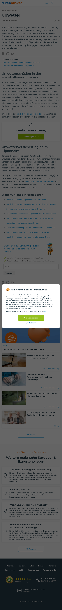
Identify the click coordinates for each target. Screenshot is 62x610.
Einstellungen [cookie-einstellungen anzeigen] (31, 323)
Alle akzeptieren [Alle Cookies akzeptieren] (31, 318)
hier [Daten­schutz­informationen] (45, 311)
